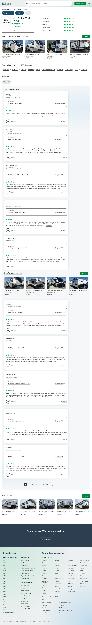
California (44, 570)
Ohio (69, 581)
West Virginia (84, 581)
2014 (4, 586)
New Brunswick (46, 607)
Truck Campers (25, 565)
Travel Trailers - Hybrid (27, 570)
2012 (4, 591)
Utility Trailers (25, 560)
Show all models (25, 609)
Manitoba (44, 605)
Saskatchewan (63, 607)
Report (64, 121)
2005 (4, 610)
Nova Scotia (45, 613)
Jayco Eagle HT (25, 588)
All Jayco (18, 13)
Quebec (61, 605)
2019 (4, 573)
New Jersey (71, 568)
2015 (4, 583)
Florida (44, 585)
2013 (4, 589)
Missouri (57, 589)
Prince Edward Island (65, 602)
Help (16, 621)
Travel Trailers (25, 573)
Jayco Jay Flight (25, 601)
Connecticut (45, 576)
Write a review (80, 3)
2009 (4, 599)
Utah (81, 570)
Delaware (44, 578)
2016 (4, 581)
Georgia (44, 588)
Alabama (44, 560)
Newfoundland (46, 610)
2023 (4, 563)
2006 (4, 607)
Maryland (57, 576)
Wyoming (83, 586)
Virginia (82, 576)
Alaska (44, 563)
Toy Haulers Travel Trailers (28, 576)
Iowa (56, 563)
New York (70, 573)
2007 (4, 604)
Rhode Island (71, 591)
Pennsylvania (71, 589)
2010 (4, 596)
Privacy (50, 621)
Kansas (57, 565)
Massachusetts (59, 578)
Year (27, 13)
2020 (4, 570)
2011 (4, 594)
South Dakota (84, 563)
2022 (4, 565)
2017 (4, 578)
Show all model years (9, 612)
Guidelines (23, 621)
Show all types (25, 578)
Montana (57, 591)
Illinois (44, 593)
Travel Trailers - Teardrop (28, 568)
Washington (83, 578)
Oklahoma (70, 583)
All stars (5, 82)
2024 (4, 560)
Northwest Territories (65, 610)
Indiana (57, 560)
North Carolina (72, 576)
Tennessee (83, 565)
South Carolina (84, 560)
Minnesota (58, 583)
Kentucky (57, 568)
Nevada (70, 563)
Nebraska (70, 560)
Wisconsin (83, 583)
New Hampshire (72, 565)
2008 (4, 602)
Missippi (57, 586)
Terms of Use (42, 621)
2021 (4, 568)
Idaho (43, 590)
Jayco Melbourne (25, 606)
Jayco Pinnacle (25, 590)
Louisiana (57, 570)
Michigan (57, 581)
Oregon (70, 586)
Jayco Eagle (24, 598)
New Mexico (71, 570)
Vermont (82, 573)
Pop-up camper (7, 13)
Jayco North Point (26, 593)
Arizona (44, 565)
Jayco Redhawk (25, 603)
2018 (4, 576)
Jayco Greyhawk (25, 596)
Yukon (61, 613)
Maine (56, 573)
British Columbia (46, 602)
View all (86, 36)
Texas (82, 568)
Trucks (23, 563)
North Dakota (71, 578)
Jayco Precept (25, 585)
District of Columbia (45, 581)
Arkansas (44, 568)
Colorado (44, 573)
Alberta (44, 600)
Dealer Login (32, 621)
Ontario (61, 600)
